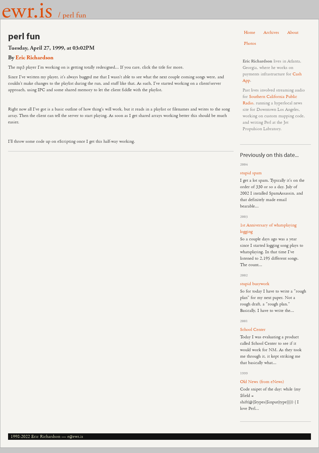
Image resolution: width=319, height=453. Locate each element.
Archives (271, 32)
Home (249, 32)
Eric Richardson (34, 57)
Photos (250, 43)
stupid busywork (254, 284)
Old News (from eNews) (262, 382)
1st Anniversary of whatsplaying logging (268, 228)
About (292, 32)
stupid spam (251, 173)
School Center (253, 330)
